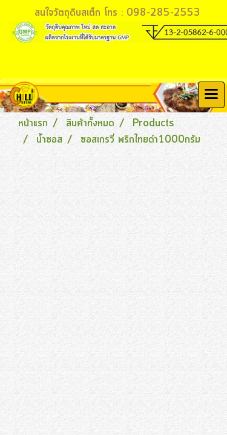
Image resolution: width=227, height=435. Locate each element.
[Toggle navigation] (211, 95)
